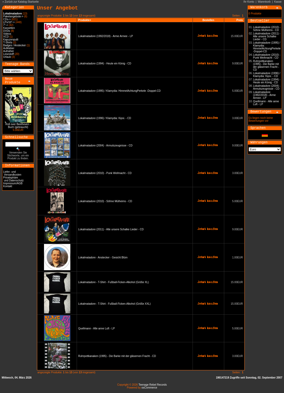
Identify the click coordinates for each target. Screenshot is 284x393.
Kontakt (7, 186)
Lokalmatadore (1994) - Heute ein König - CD (104, 63)
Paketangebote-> (13, 16)
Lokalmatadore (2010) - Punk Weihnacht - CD (105, 173)
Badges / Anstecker (14, 45)
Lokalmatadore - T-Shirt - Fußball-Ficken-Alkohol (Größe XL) (113, 282)
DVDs (6, 30)
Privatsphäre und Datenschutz (13, 179)
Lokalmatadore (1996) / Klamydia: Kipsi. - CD (104, 118)
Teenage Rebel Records (153, 384)
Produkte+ (84, 20)
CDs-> (7, 19)
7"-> (5, 25)
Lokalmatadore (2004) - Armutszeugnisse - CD (105, 145)
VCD (6, 36)
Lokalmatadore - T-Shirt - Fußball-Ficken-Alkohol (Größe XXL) (114, 303)
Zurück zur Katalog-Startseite (22, 1)
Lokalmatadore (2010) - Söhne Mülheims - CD (105, 201)
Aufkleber (8, 48)
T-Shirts (7, 42)
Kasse (278, 1)
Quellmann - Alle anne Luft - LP (96, 328)
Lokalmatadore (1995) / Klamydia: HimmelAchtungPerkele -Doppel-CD (119, 90)
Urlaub (7, 56)
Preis (239, 20)
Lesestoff (8, 54)
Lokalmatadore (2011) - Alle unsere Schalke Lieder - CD (111, 229)
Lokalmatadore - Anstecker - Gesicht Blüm (103, 257)
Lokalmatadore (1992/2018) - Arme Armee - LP (105, 36)
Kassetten (9, 28)
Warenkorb (264, 1)
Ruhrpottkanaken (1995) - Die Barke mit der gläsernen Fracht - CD (117, 356)
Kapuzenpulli (10, 39)
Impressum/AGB (12, 183)
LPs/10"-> (9, 22)
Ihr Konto (248, 1)
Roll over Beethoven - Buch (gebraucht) (18, 126)
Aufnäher (8, 51)
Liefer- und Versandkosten (12, 173)
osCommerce (149, 387)
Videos (7, 33)
